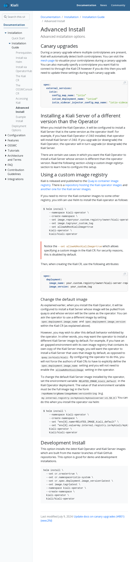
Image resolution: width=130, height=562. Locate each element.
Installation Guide (93, 17)
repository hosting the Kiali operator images (93, 185)
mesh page (48, 60)
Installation (71, 17)
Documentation (50, 17)
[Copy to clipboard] (124, 82)
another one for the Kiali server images (66, 189)
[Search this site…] (16, 17)
